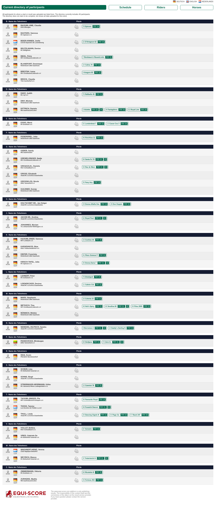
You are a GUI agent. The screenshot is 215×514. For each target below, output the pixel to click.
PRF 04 (96, 26)
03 (105, 159)
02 (107, 263)
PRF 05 (101, 42)
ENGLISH (193, 2)
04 (101, 110)
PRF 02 (99, 159)
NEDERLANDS (207, 2)
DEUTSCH (180, 2)
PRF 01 (109, 57)
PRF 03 (97, 65)
